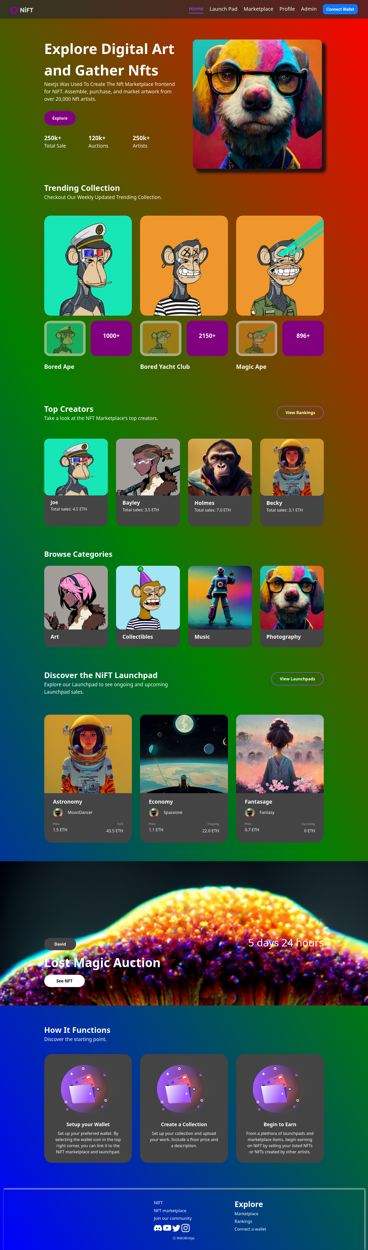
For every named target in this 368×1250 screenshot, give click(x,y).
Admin (309, 8)
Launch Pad (223, 8)
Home (196, 8)
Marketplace (258, 8)
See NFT (64, 981)
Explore (59, 118)
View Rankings (300, 412)
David (60, 944)
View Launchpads (297, 679)
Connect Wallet (340, 9)
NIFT (158, 1202)
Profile (287, 8)
